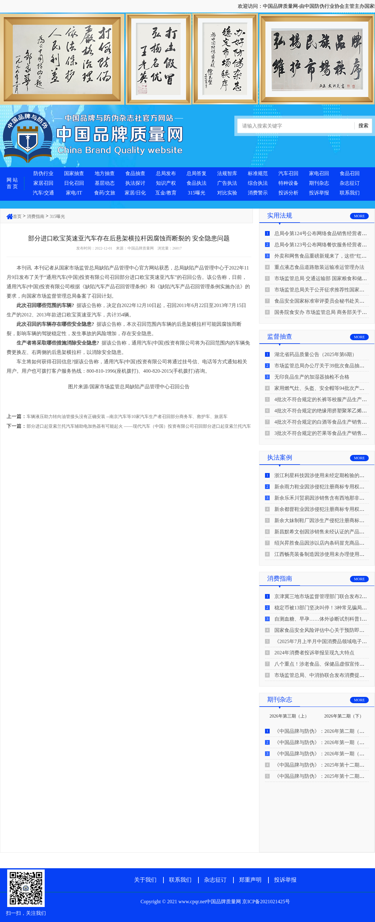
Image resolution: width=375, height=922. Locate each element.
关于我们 (145, 880)
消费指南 (35, 216)
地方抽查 (105, 173)
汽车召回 (288, 173)
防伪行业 (43, 173)
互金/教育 (166, 192)
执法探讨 (135, 183)
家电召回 (319, 173)
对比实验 (227, 192)
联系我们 (350, 192)
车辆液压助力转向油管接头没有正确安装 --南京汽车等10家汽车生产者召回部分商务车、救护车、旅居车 (127, 416)
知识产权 (166, 183)
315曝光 (196, 192)
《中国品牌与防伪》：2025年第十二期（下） (324, 765)
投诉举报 (319, 192)
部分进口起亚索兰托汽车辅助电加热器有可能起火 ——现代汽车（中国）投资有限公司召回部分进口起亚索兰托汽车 (139, 426)
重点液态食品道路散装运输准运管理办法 (319, 267)
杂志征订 (350, 183)
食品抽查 (135, 173)
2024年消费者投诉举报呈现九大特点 (314, 652)
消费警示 (258, 192)
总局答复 (197, 173)
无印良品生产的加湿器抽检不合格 (311, 377)
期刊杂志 (319, 183)
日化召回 (74, 183)
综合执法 (258, 183)
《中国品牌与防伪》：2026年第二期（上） (321, 731)
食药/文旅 (104, 192)
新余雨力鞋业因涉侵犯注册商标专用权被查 (321, 486)
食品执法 (197, 183)
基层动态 (105, 183)
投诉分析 (288, 192)
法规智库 (227, 173)
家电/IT (74, 192)
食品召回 (350, 173)
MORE (359, 216)
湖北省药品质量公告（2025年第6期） (315, 354)
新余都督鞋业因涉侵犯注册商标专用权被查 (321, 509)
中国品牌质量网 (141, 248)
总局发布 (166, 173)
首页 (17, 216)
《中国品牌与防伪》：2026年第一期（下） (321, 742)
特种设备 (288, 183)
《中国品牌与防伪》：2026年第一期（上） (321, 753)
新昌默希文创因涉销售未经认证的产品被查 (321, 531)
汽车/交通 (43, 192)
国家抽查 (74, 173)
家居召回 (43, 183)
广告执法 (227, 183)
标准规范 (258, 173)
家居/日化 (135, 192)
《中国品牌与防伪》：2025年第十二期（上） (324, 776)
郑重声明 (250, 880)
